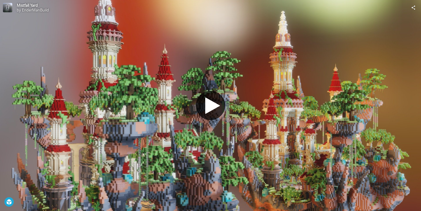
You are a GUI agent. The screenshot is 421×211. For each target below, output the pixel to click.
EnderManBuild (35, 10)
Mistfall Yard (27, 5)
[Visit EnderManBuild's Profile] (7, 7)
